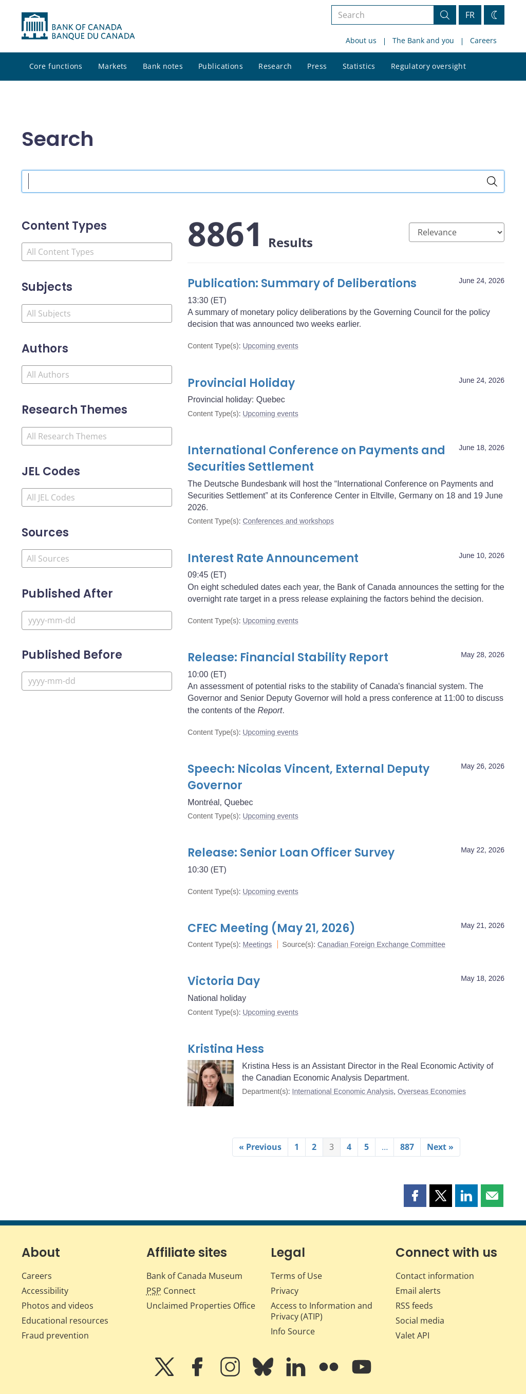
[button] (415, 1195)
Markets (112, 66)
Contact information (435, 1275)
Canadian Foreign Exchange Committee (381, 944)
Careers (483, 40)
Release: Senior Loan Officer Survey (292, 853)
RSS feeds (414, 1305)
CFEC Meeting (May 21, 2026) (271, 928)
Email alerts (418, 1290)
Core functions (56, 66)
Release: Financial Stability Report (287, 657)
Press (317, 66)
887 (407, 1147)
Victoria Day (223, 981)
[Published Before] (97, 681)
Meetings (257, 944)
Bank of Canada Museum (194, 1275)
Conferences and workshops (287, 521)
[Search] (492, 181)
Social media (420, 1320)
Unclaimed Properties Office (200, 1305)
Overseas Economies (432, 1091)
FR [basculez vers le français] (470, 15)
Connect (171, 1290)
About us (361, 40)
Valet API (412, 1335)
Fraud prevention (55, 1335)
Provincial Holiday (241, 383)
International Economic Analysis (343, 1091)
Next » (440, 1147)
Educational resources (65, 1320)
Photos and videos (57, 1305)
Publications (220, 66)
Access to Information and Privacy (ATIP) (321, 1311)
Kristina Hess (225, 1049)
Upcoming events (270, 346)
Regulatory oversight (428, 66)
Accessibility (45, 1290)
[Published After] (97, 620)
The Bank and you (423, 40)
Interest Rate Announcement (273, 558)
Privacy (284, 1290)
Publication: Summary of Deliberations (302, 283)
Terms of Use (296, 1275)
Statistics (359, 66)
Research (275, 66)
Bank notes (163, 66)
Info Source (293, 1331)
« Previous (260, 1147)
